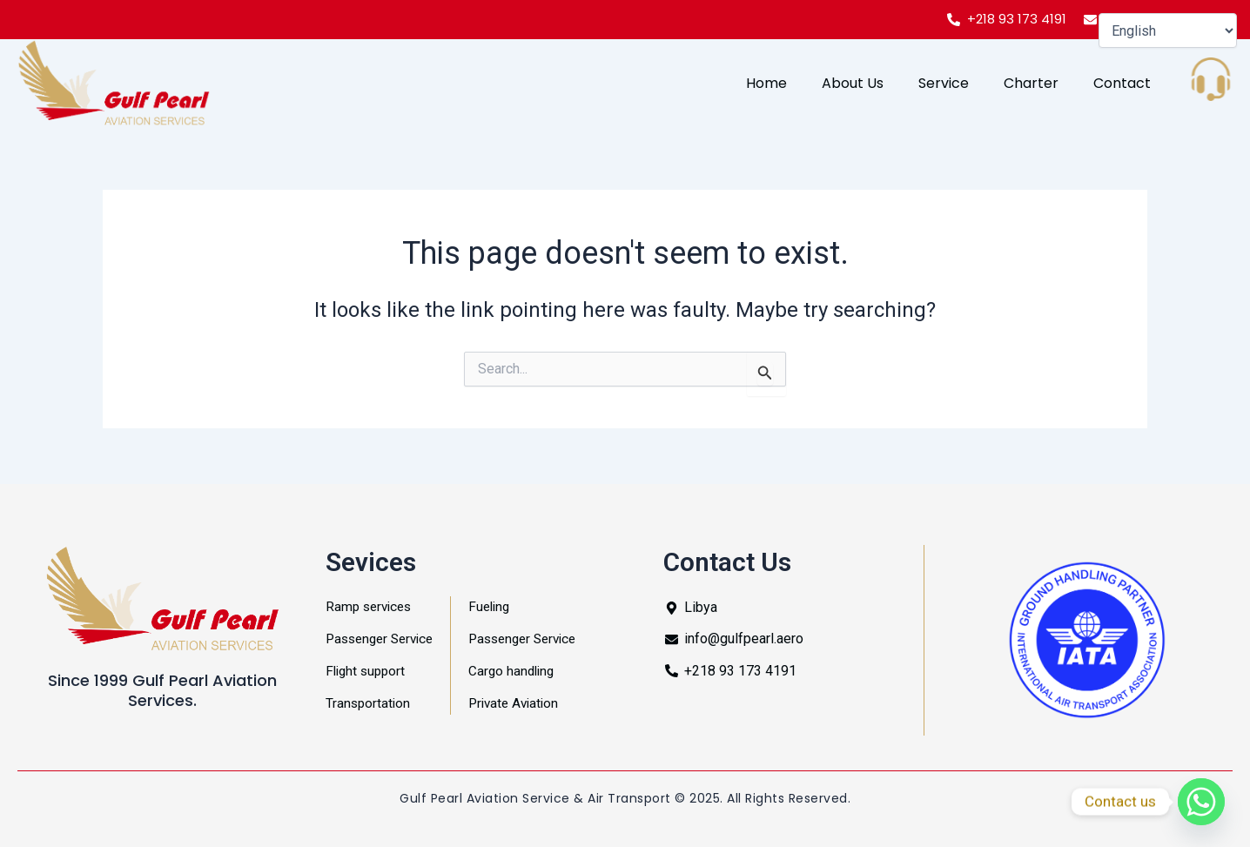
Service (943, 83)
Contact (1122, 83)
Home (766, 83)
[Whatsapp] (1201, 801)
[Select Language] (1168, 30)
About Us (853, 83)
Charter (1031, 83)
